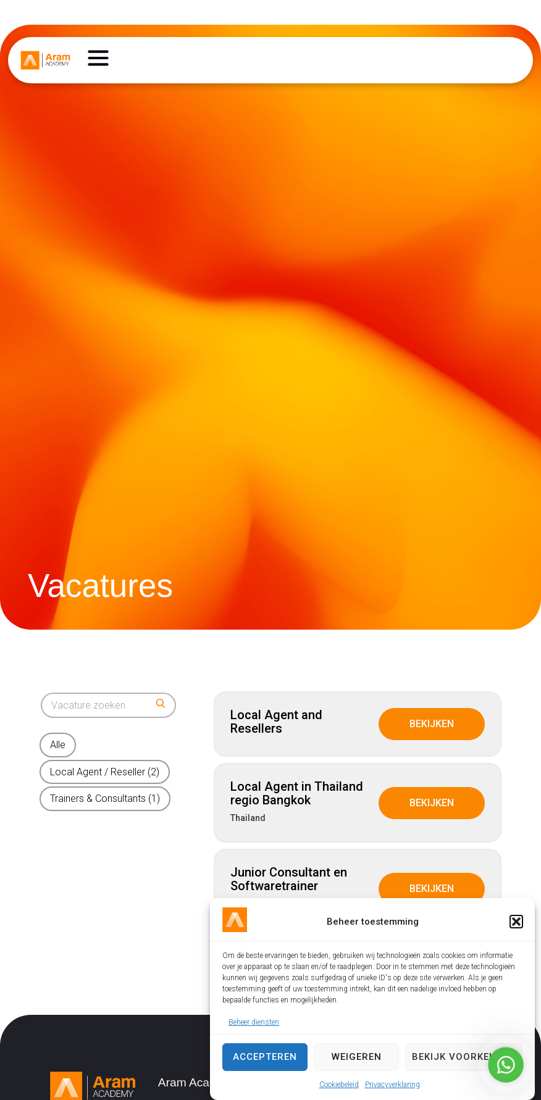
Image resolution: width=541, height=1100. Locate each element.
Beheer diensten (254, 1022)
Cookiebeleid (339, 1084)
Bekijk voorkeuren (464, 1056)
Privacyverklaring (392, 1084)
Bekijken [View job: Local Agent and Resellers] (431, 724)
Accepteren (265, 1056)
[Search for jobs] (109, 705)
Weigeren (357, 1056)
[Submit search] (160, 703)
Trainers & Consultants (105, 798)
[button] (516, 921)
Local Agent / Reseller (104, 772)
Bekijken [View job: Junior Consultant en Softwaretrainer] (431, 888)
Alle (57, 745)
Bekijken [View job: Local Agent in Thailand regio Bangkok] (431, 803)
